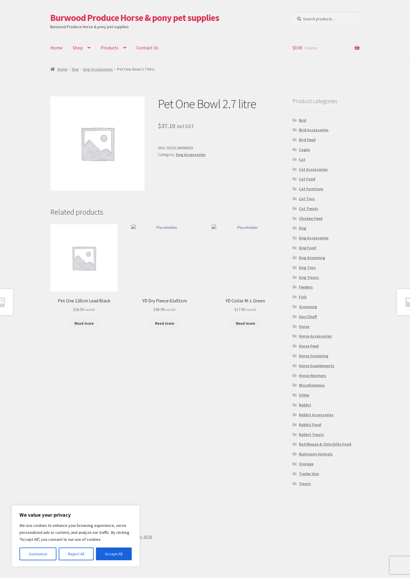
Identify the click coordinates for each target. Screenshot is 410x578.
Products (110, 48)
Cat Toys (307, 198)
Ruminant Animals (316, 454)
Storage (306, 463)
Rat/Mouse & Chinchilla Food (325, 444)
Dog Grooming (312, 257)
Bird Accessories (314, 129)
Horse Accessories (315, 336)
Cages (304, 149)
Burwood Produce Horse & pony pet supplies (134, 18)
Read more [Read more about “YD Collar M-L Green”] (245, 323)
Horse (304, 326)
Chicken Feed (310, 218)
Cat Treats (308, 208)
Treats (305, 483)
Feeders (306, 287)
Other (304, 395)
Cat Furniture (311, 188)
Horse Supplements (316, 365)
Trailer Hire (309, 473)
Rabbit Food (310, 424)
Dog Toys (307, 267)
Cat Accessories (313, 169)
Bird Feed (307, 139)
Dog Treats (309, 277)
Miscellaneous (312, 385)
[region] (76, 535)
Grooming (308, 306)
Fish (302, 296)
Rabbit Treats (311, 434)
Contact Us (147, 48)
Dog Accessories (98, 69)
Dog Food (307, 247)
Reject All (76, 554)
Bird (302, 120)
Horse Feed (309, 346)
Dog (75, 69)
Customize (38, 554)
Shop (78, 48)
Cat (302, 159)
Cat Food (307, 179)
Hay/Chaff (308, 316)
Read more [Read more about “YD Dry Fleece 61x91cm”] (164, 323)
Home (56, 48)
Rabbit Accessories (316, 414)
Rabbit (305, 405)
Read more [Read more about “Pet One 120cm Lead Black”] (84, 323)
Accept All (113, 554)
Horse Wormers (312, 375)
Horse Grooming (313, 355)
